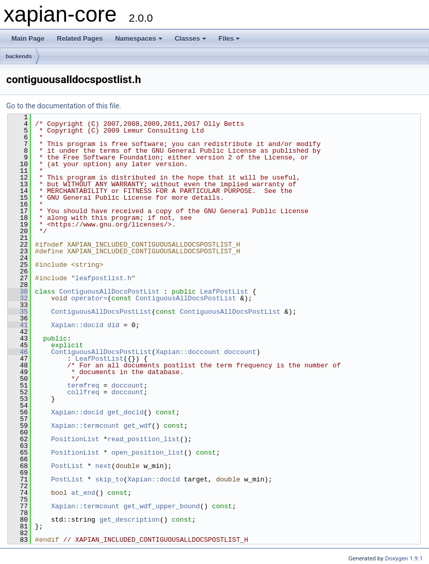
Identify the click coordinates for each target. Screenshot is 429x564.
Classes (190, 38)
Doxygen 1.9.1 (404, 558)
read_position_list (143, 439)
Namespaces (138, 38)
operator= (89, 298)
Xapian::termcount (85, 425)
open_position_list (147, 452)
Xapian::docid (77, 325)
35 (18, 311)
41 (18, 325)
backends (19, 56)
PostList (67, 466)
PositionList (75, 439)
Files (229, 38)
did (113, 325)
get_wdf (137, 425)
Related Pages (80, 38)
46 (18, 352)
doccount (240, 352)
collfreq (83, 392)
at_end (83, 492)
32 (18, 298)
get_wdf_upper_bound (161, 506)
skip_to (109, 479)
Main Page (27, 38)
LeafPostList (224, 291)
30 (18, 291)
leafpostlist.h (103, 278)
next (103, 466)
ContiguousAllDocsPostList (109, 291)
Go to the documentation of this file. (63, 106)
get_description (130, 519)
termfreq (83, 385)
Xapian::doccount (188, 352)
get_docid (125, 412)
